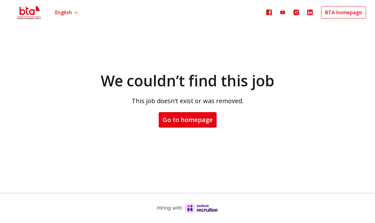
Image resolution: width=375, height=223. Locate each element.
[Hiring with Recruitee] (187, 208)
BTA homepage (343, 12)
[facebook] (269, 12)
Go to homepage (188, 120)
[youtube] (282, 12)
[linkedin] (310, 12)
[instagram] (296, 12)
